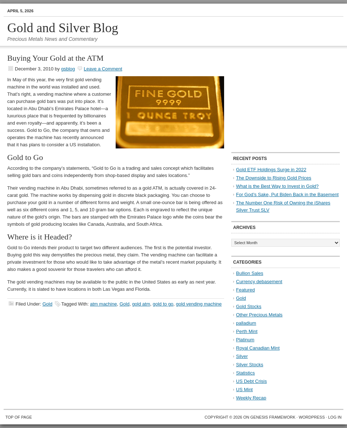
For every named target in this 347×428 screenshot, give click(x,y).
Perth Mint (246, 331)
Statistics (245, 373)
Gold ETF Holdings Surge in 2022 (271, 169)
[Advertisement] (276, 100)
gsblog (68, 69)
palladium (246, 323)
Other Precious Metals (259, 314)
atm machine (103, 304)
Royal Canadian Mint (258, 348)
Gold (47, 304)
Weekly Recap (251, 398)
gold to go (163, 304)
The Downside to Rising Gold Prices (273, 178)
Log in (335, 417)
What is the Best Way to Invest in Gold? (277, 186)
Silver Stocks (249, 364)
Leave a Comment (103, 69)
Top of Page (18, 417)
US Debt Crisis (251, 381)
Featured (245, 290)
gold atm (141, 304)
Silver (242, 356)
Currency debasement (259, 281)
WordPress (312, 417)
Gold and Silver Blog (62, 28)
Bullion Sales (249, 273)
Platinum (245, 339)
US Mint (244, 389)
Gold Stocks (248, 306)
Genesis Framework (273, 417)
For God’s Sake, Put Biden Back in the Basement (287, 194)
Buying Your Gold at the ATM (55, 57)
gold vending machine (199, 304)
